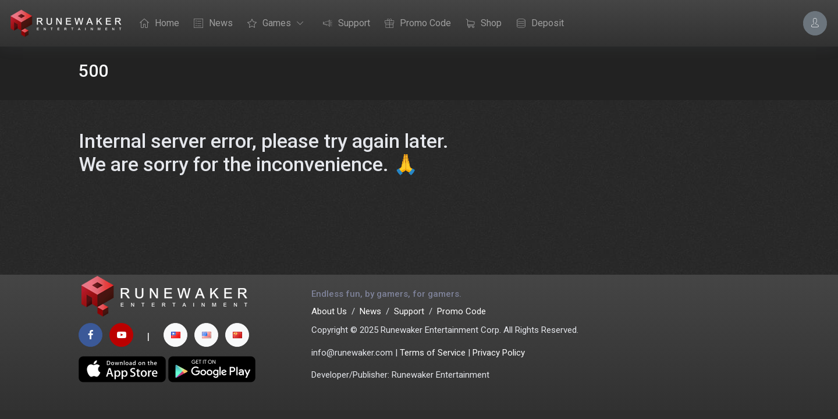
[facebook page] (90, 335)
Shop (481, 23)
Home (156, 23)
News (210, 23)
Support (343, 23)
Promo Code (415, 23)
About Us (329, 311)
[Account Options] (815, 23)
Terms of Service (433, 352)
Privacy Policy (499, 352)
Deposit (537, 23)
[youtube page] (121, 335)
